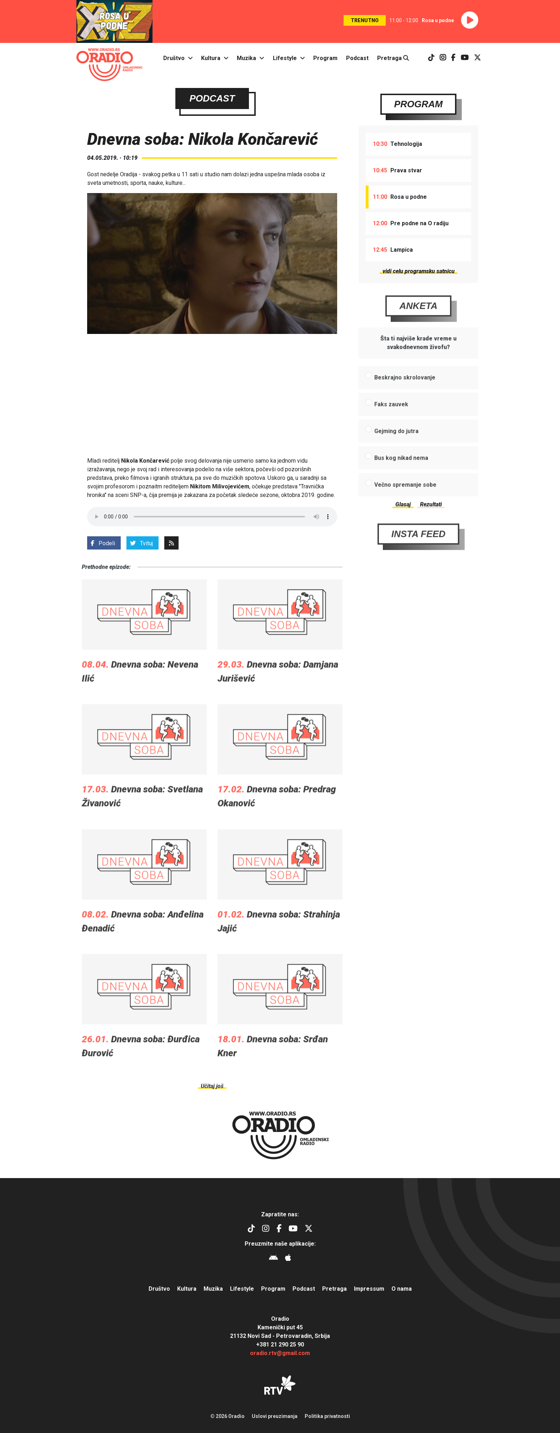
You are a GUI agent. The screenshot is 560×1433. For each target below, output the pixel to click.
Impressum (369, 1288)
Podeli (103, 543)
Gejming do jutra (396, 450)
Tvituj (141, 543)
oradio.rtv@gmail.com (280, 1353)
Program (325, 58)
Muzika (246, 58)
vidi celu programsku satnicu (418, 271)
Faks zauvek (391, 423)
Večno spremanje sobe (405, 504)
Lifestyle (285, 58)
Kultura (210, 58)
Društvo (174, 58)
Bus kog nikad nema (401, 477)
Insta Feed (418, 553)
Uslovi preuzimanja (275, 1416)
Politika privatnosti (327, 1416)
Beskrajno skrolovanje (404, 397)
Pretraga (393, 58)
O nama (401, 1288)
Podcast (357, 58)
